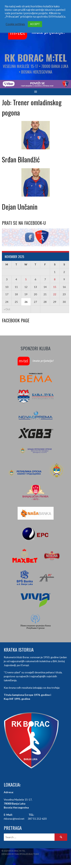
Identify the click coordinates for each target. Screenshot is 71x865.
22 (54, 294)
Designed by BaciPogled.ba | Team (20, 854)
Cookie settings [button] (15, 24)
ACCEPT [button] (35, 24)
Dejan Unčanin (19, 207)
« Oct (7, 309)
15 (54, 286)
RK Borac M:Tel (35, 57)
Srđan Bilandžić (21, 159)
